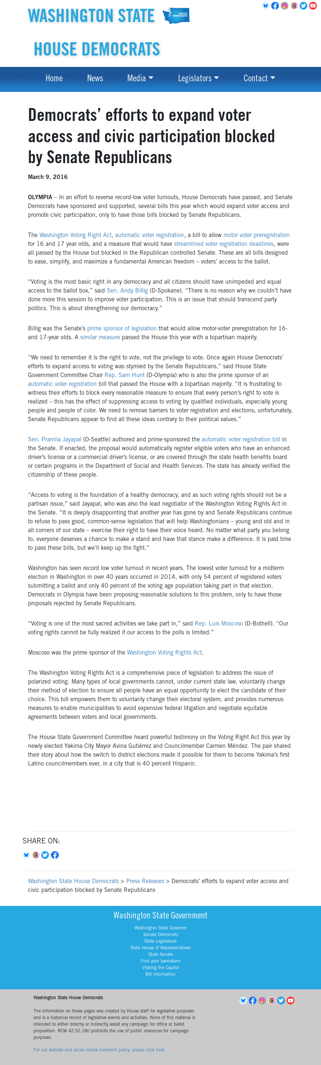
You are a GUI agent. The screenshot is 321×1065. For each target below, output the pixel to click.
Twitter (305, 6)
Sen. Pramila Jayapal (54, 440)
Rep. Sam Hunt (125, 376)
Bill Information (160, 974)
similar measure (100, 338)
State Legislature (160, 941)
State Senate (160, 955)
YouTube (314, 6)
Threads (295, 6)
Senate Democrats (160, 935)
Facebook (276, 6)
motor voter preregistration (256, 236)
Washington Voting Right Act (75, 236)
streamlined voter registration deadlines (224, 244)
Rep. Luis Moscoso (219, 624)
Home (54, 79)
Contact (256, 79)
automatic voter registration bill (241, 440)
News (95, 79)
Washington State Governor (160, 928)
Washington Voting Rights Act (164, 653)
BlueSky (266, 6)
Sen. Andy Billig (127, 291)
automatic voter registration (149, 236)
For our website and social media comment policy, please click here (99, 1050)
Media (136, 79)
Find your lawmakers (160, 961)
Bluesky (27, 855)
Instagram (285, 6)
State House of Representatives (160, 948)
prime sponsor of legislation (122, 329)
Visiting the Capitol (160, 968)
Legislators (195, 79)
